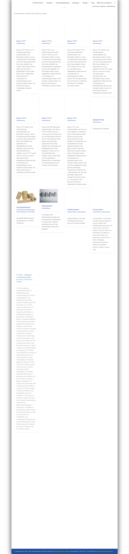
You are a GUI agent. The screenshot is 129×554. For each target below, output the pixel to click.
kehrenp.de (110, 551)
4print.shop (99, 551)
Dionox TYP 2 (47, 118)
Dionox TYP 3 (21, 118)
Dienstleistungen (30, 209)
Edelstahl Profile (98, 120)
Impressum (67, 551)
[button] (114, 2)
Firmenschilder (30, 212)
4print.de (105, 551)
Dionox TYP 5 (72, 41)
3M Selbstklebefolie (23, 207)
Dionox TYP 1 (72, 118)
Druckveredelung (21, 212)
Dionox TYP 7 (21, 41)
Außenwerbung (20, 43)
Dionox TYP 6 (47, 41)
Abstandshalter (47, 206)
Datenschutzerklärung (59, 551)
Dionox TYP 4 (97, 41)
